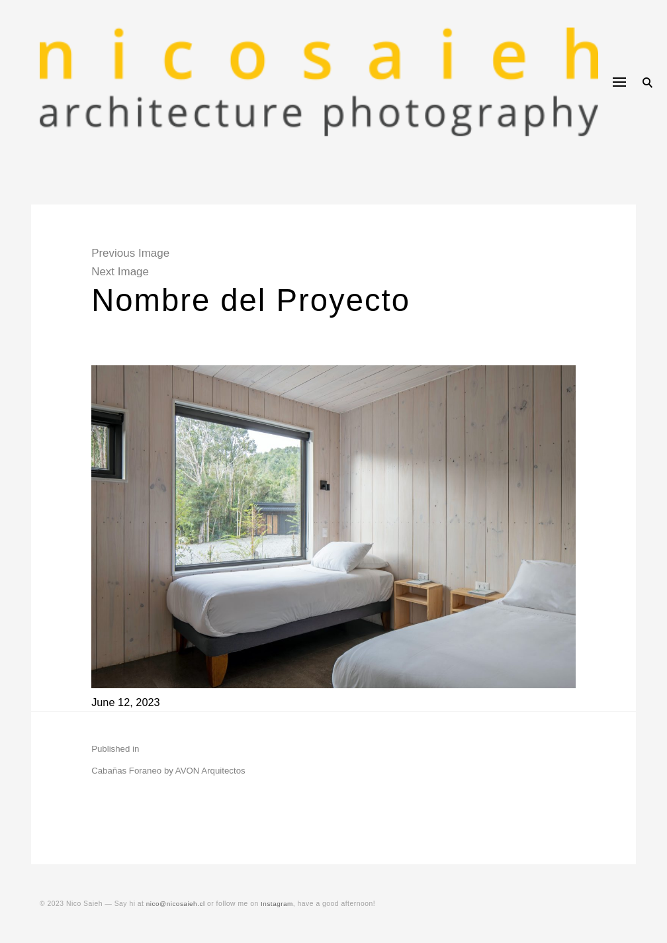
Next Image (127, 271)
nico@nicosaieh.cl (176, 903)
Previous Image (138, 253)
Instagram (280, 903)
